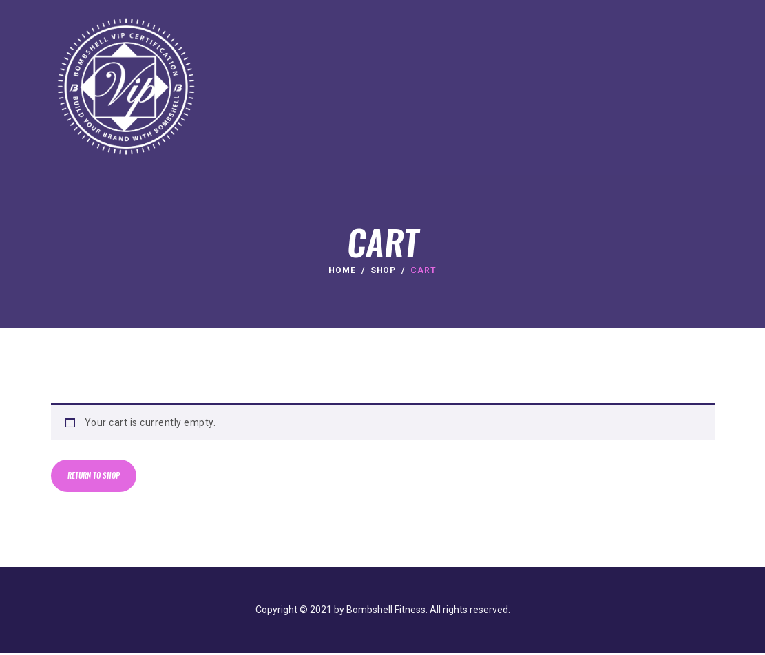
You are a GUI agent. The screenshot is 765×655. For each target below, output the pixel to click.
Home (342, 270)
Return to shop (96, 477)
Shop (383, 270)
